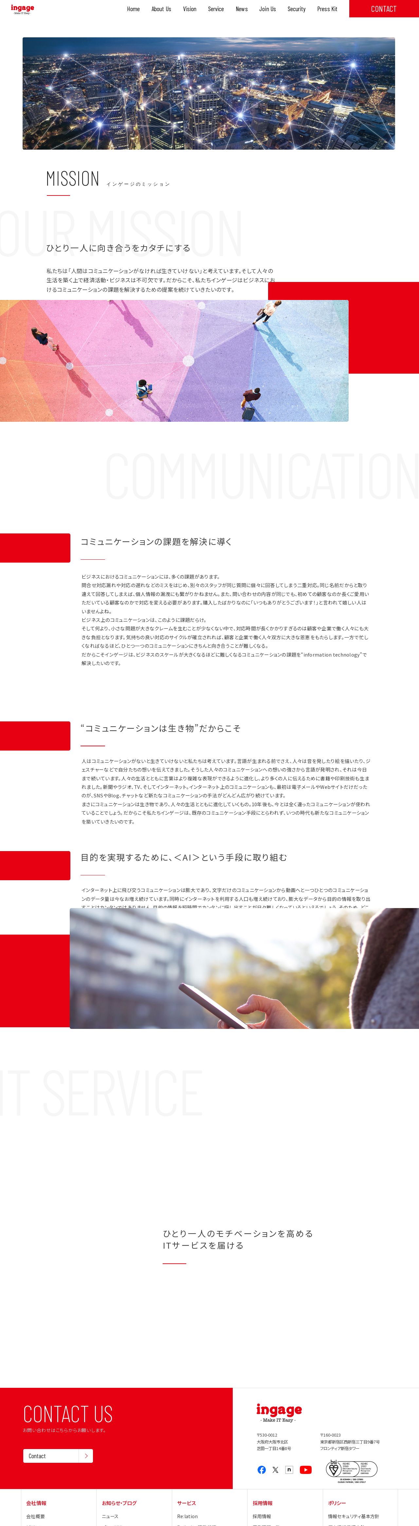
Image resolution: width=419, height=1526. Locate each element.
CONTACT (384, 8)
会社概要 (35, 1516)
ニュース (110, 1516)
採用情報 (262, 1516)
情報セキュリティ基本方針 (354, 1516)
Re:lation (187, 1516)
